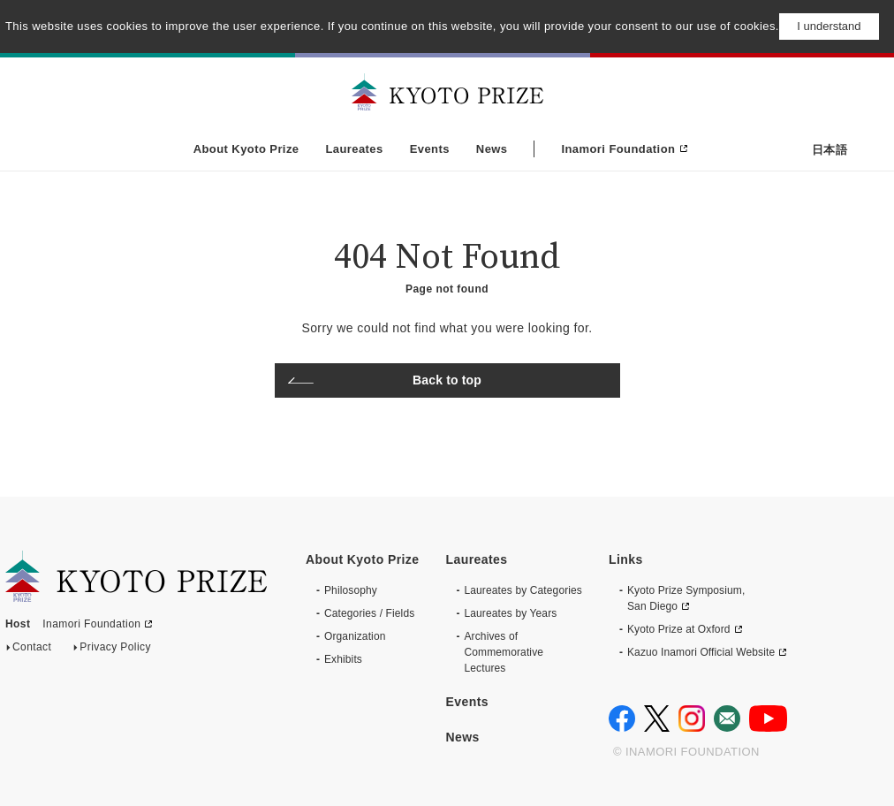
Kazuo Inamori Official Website (701, 652)
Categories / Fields (369, 613)
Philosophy (350, 590)
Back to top (447, 380)
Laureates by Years (510, 613)
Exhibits (343, 659)
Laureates (354, 149)
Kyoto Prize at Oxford (679, 629)
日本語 (829, 149)
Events (430, 149)
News (492, 149)
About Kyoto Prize (246, 149)
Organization (354, 636)
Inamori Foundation (618, 149)
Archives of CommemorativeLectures (503, 652)
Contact (31, 650)
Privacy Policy (115, 650)
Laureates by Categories (523, 590)
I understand (828, 26)
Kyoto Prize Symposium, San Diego (686, 598)
